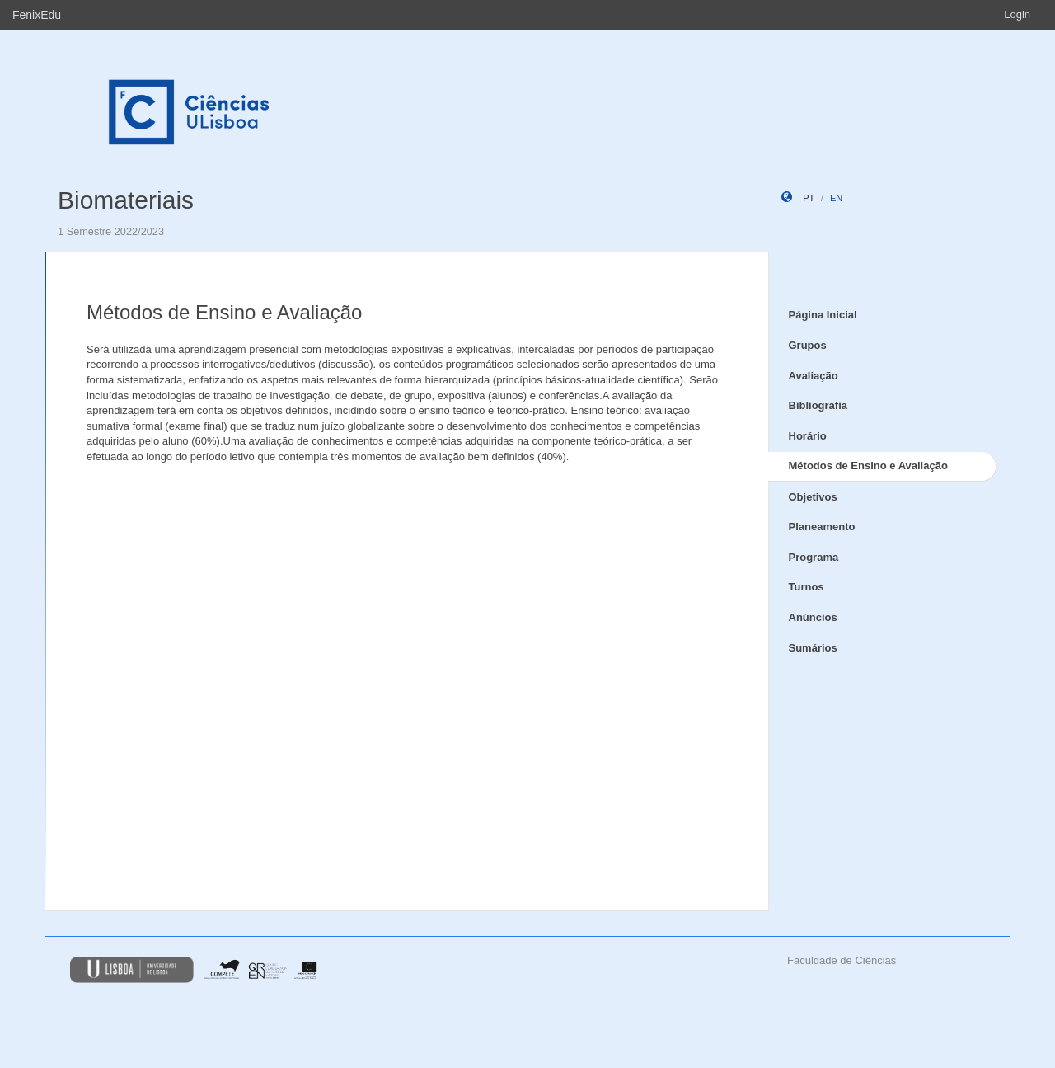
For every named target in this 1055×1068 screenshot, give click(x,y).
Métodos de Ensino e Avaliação (868, 465)
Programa (814, 557)
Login (1017, 14)
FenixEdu (36, 14)
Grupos (808, 345)
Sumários (813, 648)
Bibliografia (818, 405)
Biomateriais (126, 200)
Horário (808, 436)
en (836, 198)
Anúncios (813, 617)
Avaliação (813, 375)
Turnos (806, 587)
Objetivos (813, 497)
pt (808, 198)
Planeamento (822, 526)
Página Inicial (823, 314)
